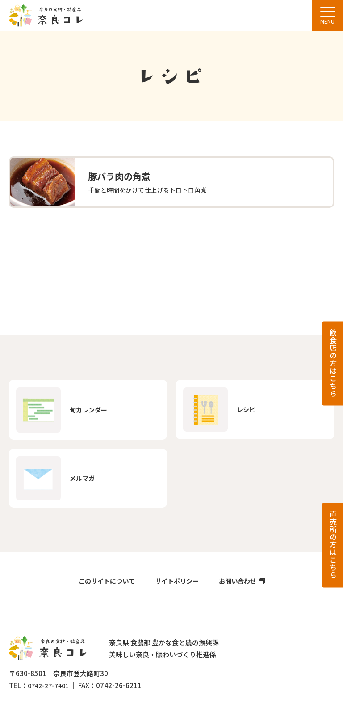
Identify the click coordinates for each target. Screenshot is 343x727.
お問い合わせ (241, 587)
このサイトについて (103, 587)
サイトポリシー (177, 587)
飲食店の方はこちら (333, 362)
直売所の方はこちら (333, 544)
